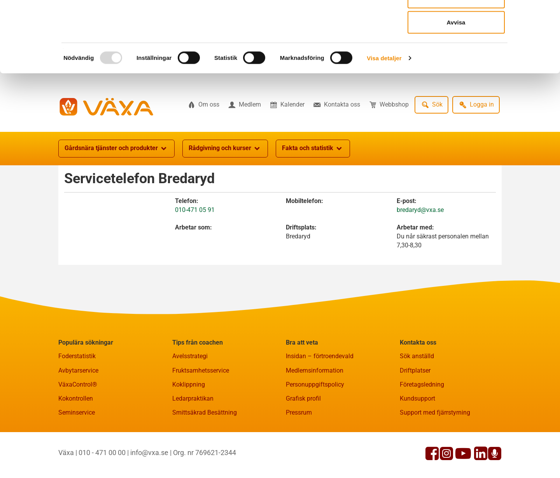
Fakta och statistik (313, 186)
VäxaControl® (77, 422)
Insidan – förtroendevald (320, 394)
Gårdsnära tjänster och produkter (116, 186)
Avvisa (456, 71)
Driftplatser (415, 408)
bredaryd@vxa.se (420, 248)
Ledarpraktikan (193, 436)
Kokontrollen (75, 436)
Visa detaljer (384, 107)
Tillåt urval (456, 46)
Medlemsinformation (314, 408)
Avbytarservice (78, 408)
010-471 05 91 (195, 248)
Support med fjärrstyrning (435, 450)
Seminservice (76, 450)
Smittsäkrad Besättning (204, 450)
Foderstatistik (77, 394)
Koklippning (188, 422)
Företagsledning (422, 422)
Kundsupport (417, 436)
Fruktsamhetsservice (200, 408)
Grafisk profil (303, 436)
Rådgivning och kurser (225, 186)
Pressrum (299, 450)
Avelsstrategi (190, 394)
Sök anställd (417, 394)
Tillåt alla (456, 20)
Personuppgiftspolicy (315, 422)
